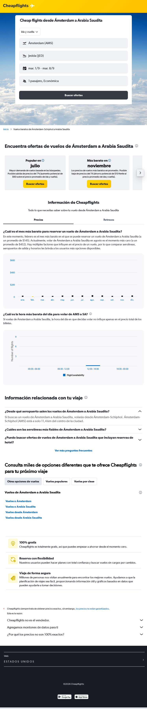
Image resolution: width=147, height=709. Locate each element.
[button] (73, 43)
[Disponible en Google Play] (65, 697)
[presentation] (136, 146)
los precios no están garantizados (92, 608)
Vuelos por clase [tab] (84, 481)
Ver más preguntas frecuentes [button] (73, 450)
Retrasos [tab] (108, 219)
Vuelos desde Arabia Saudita (24, 517)
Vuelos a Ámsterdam (18, 501)
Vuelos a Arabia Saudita (21, 506)
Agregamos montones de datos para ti (75, 627)
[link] (35, 184)
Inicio (6, 129)
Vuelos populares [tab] (56, 481)
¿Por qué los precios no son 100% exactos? (75, 634)
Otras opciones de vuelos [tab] (23, 481)
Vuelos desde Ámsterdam (22, 512)
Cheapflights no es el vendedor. (75, 620)
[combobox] (30, 32)
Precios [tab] (38, 219)
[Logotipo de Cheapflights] (15, 6)
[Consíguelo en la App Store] (81, 697)
